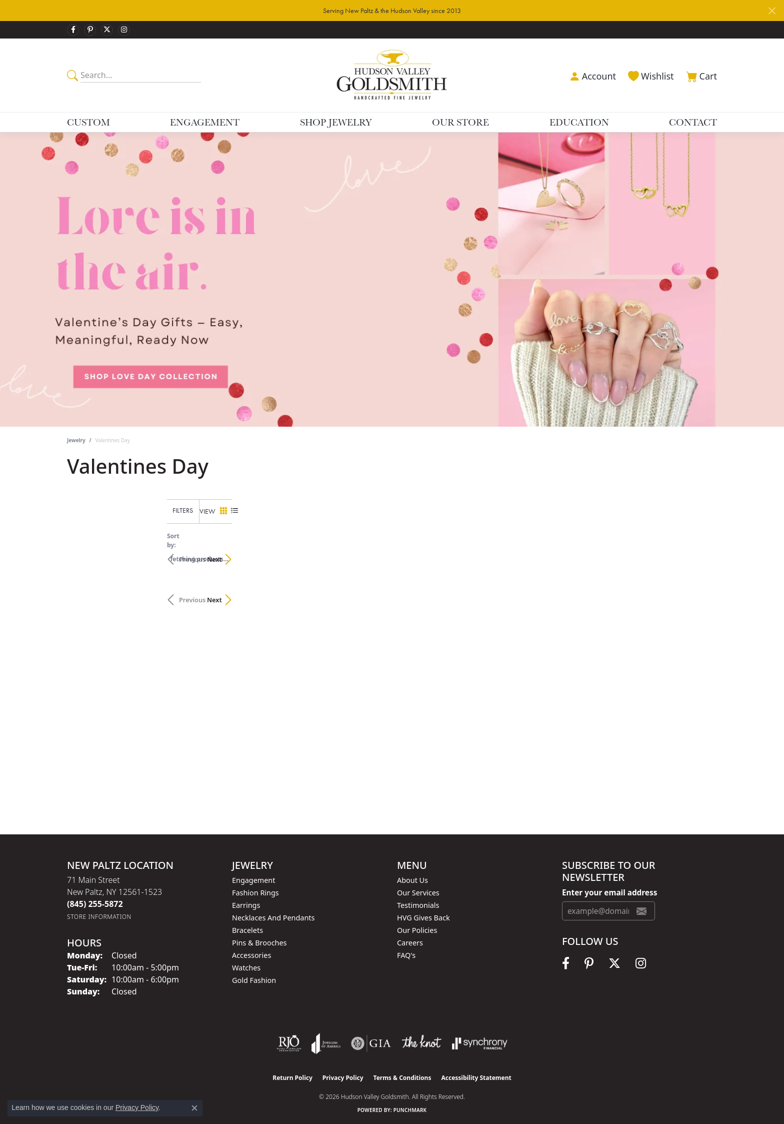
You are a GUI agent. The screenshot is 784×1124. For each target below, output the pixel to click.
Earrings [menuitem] (246, 905)
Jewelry (76, 440)
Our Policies (417, 930)
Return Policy (292, 1077)
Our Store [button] (460, 122)
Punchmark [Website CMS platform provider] (410, 1109)
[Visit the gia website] (371, 1043)
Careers (410, 942)
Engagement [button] (205, 122)
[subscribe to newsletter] (641, 911)
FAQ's (406, 955)
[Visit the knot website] (421, 1043)
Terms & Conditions (403, 1077)
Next (699, 554)
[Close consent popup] (195, 1108)
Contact (693, 122)
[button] (591, 75)
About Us (412, 880)
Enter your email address (609, 892)
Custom (88, 122)
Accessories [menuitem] (251, 955)
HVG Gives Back (423, 917)
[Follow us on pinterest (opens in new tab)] (90, 30)
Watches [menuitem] (246, 967)
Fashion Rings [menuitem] (255, 892)
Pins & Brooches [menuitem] (259, 942)
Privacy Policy (343, 1077)
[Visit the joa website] (326, 1043)
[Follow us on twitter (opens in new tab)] (107, 30)
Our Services (418, 892)
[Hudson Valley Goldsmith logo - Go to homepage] (392, 75)
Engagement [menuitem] (253, 880)
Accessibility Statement (476, 1077)
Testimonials (418, 905)
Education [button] (579, 122)
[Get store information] (99, 916)
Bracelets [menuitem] (247, 930)
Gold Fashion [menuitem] (254, 980)
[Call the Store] (95, 903)
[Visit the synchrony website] (480, 1043)
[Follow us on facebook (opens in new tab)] (73, 30)
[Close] (772, 11)
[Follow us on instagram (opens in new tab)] (124, 30)
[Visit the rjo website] (289, 1043)
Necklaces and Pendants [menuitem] (273, 917)
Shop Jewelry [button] (336, 122)
